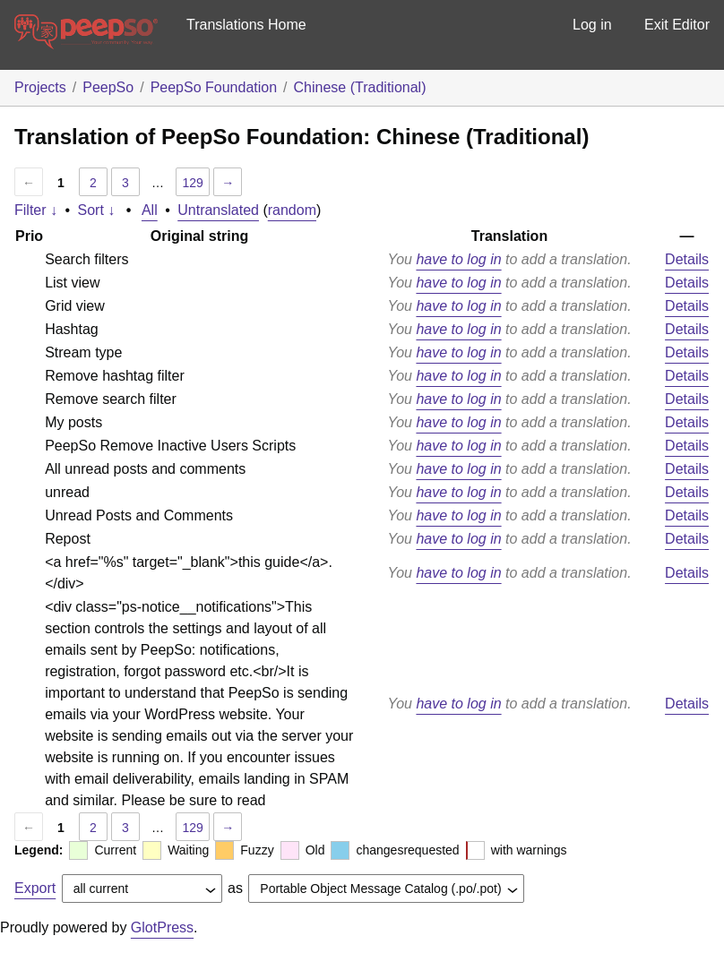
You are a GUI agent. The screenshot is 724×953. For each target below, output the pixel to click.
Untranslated (218, 210)
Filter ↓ (35, 210)
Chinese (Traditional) (360, 87)
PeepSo (108, 87)
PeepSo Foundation (214, 87)
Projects (40, 87)
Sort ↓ (97, 210)
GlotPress (162, 927)
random (292, 210)
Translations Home (246, 24)
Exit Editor (677, 24)
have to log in (458, 259)
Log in (592, 24)
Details (687, 259)
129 (192, 183)
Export (35, 888)
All (150, 210)
